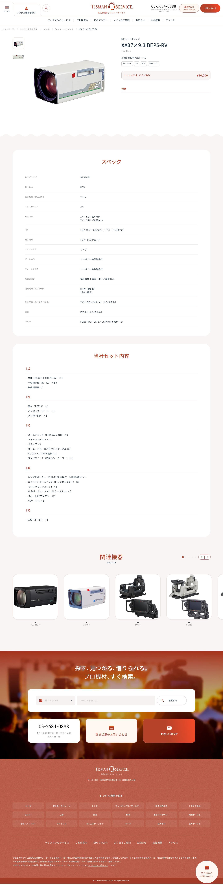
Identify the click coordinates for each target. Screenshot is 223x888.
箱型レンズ (153, 63)
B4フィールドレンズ (64, 29)
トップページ (8, 29)
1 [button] (182, 557)
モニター (28, 819)
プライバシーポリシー (98, 869)
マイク (128, 828)
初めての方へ (101, 20)
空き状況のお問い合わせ (189, 8)
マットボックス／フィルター (128, 810)
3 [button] (189, 557)
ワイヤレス (61, 828)
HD (137, 63)
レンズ (46, 29)
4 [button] (192, 557)
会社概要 (155, 20)
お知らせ (140, 20)
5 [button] (195, 557)
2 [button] (186, 557)
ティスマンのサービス (59, 20)
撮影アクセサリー (161, 819)
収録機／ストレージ (61, 810)
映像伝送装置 (161, 810)
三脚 (61, 819)
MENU (7, 9)
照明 (128, 819)
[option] (18, 43)
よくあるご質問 (122, 20)
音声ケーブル (195, 828)
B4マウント (127, 63)
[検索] (46, 8)
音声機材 (161, 828)
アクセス (170, 20)
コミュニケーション (95, 828)
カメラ (28, 810)
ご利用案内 (82, 20)
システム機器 (195, 810)
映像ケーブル (195, 819)
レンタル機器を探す (26, 10)
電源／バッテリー (28, 828)
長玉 (143, 63)
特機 (95, 819)
